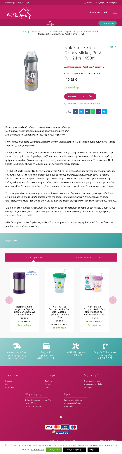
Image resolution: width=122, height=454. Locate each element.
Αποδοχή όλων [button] (54, 449)
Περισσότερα (37, 449)
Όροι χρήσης (69, 412)
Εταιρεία (8, 386)
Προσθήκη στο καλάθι (80, 96)
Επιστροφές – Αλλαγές (73, 406)
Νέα (6, 390)
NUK (113, 47)
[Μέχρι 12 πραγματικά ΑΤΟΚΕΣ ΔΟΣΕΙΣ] (46, 352)
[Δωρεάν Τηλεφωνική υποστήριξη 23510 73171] (105, 352)
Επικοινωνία (10, 393)
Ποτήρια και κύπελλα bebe (85, 31)
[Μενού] (115, 12)
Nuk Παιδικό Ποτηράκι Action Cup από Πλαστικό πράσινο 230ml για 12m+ (61, 317)
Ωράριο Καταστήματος (34, 412)
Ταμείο (47, 393)
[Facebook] (28, 3)
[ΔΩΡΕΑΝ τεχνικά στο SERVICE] (75, 352)
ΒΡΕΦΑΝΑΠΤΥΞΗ (39, 31)
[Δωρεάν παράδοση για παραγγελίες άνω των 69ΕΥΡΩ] (16, 352)
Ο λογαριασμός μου (92, 386)
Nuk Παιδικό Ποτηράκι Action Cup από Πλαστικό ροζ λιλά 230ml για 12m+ (96, 316)
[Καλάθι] (106, 12)
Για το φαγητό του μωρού (60, 31)
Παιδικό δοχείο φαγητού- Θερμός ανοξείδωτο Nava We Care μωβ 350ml (26, 316)
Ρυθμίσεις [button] (93, 449)
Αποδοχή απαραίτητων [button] (74, 449)
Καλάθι (47, 390)
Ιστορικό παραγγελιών (93, 390)
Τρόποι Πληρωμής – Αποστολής (38, 406)
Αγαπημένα (88, 393)
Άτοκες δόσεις (30, 409)
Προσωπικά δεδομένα (73, 409)
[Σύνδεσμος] (19, 12)
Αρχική (26, 31)
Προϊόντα (48, 386)
